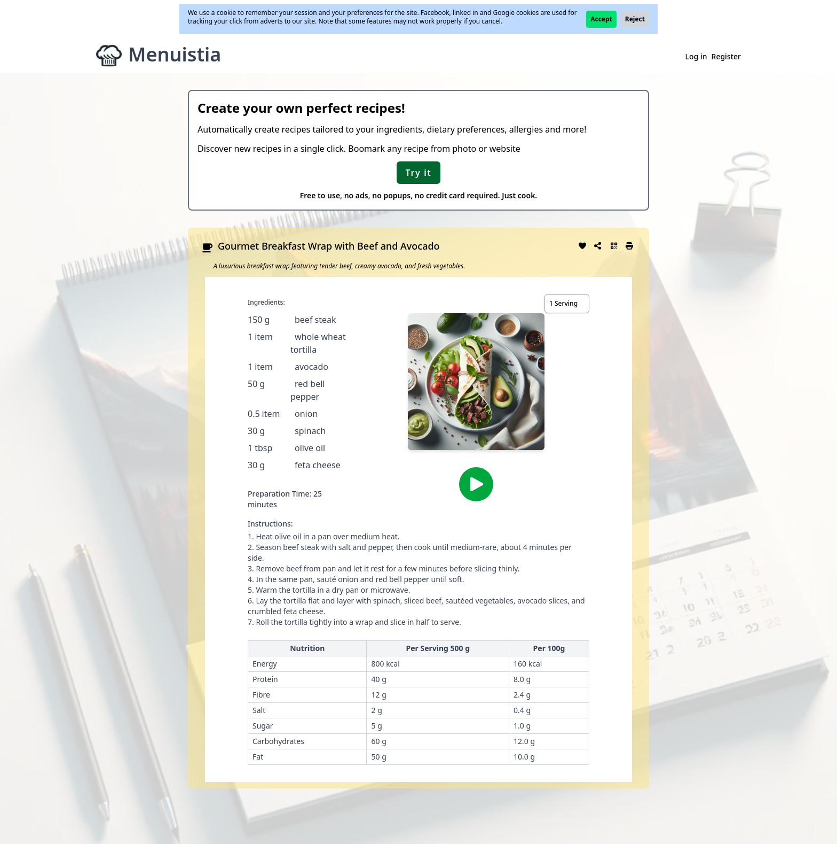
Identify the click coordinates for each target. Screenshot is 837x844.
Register (726, 56)
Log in (696, 56)
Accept (601, 19)
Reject (635, 19)
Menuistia (174, 54)
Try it (419, 173)
